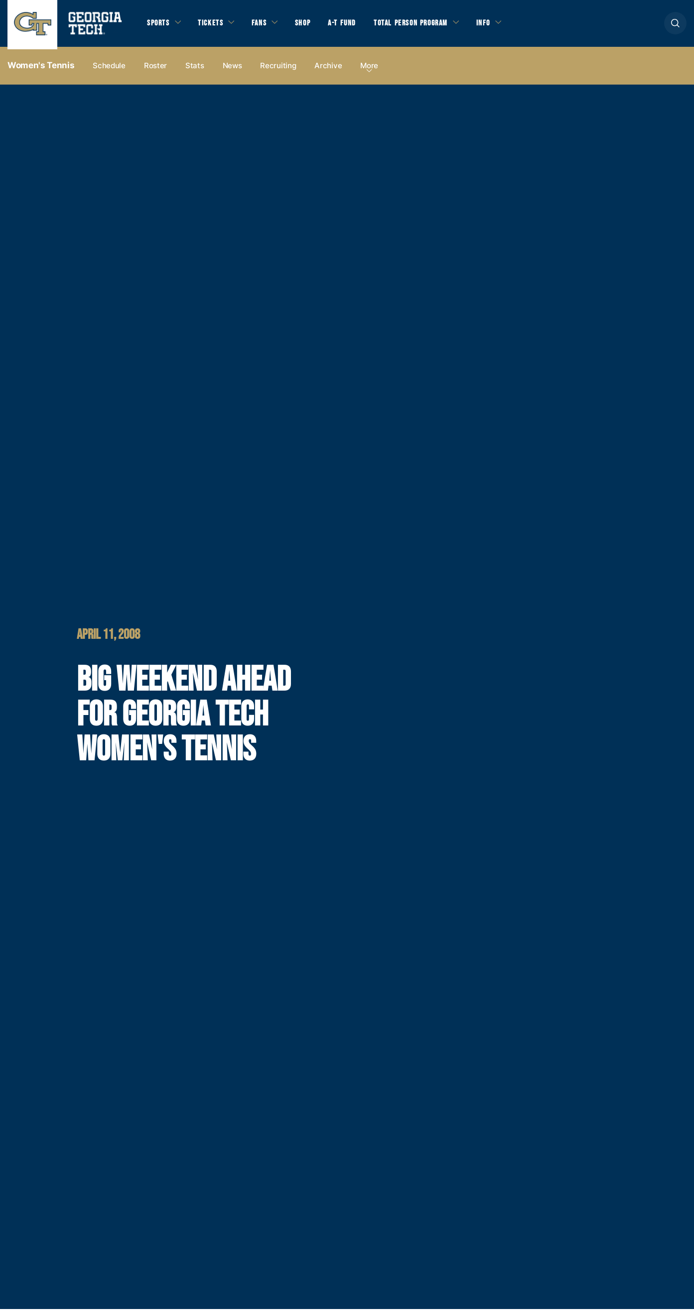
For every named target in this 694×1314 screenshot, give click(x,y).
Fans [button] (264, 25)
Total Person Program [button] (422, 25)
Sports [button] (159, 25)
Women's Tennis (40, 70)
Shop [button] (309, 25)
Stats (194, 70)
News (232, 70)
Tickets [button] (214, 25)
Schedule (109, 70)
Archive (328, 70)
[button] (675, 25)
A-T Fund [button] (350, 25)
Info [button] (498, 25)
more (369, 70)
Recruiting (278, 70)
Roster (155, 70)
